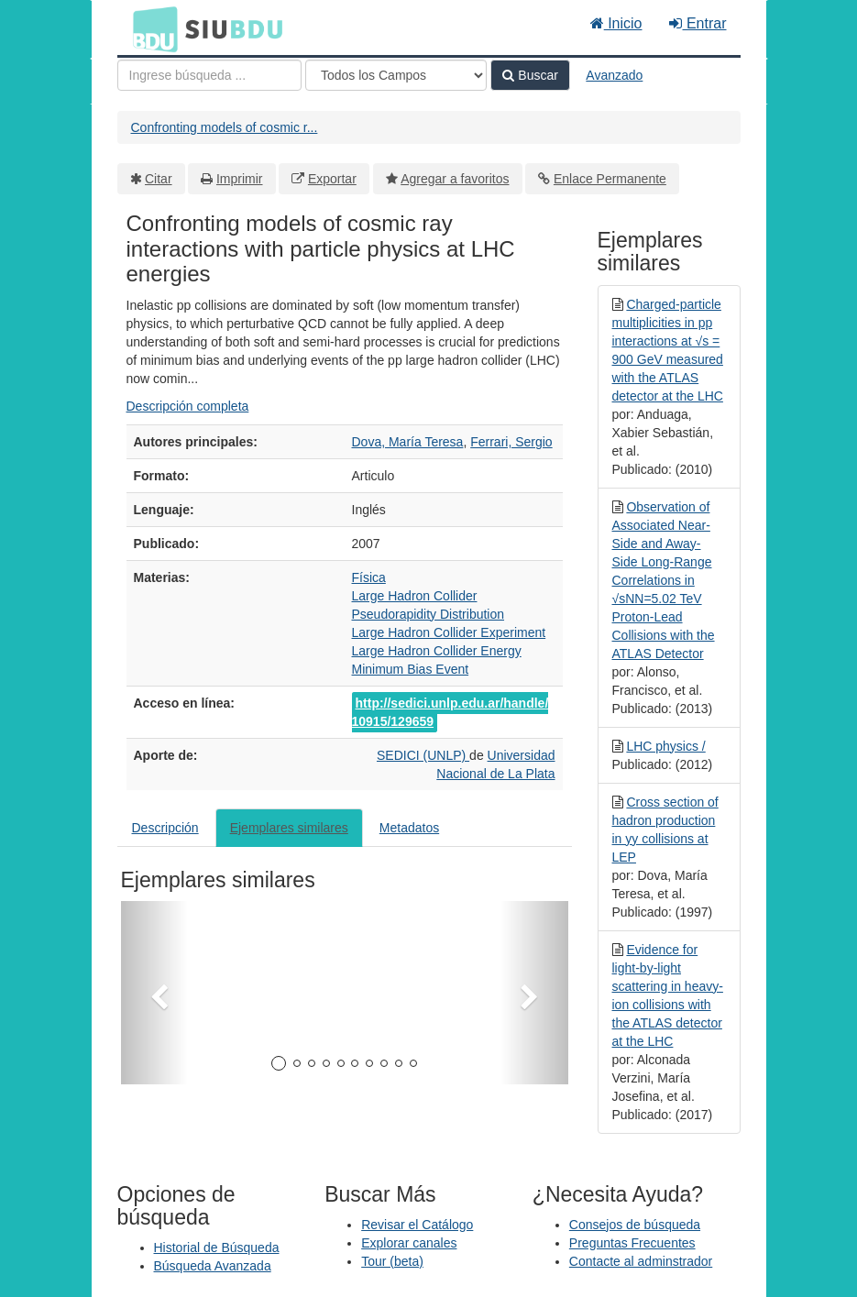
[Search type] (396, 75)
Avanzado (614, 75)
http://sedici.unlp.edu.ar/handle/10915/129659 (450, 712)
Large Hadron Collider (415, 595)
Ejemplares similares (289, 827)
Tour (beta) (392, 1261)
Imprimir (239, 178)
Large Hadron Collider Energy (437, 650)
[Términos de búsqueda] (209, 75)
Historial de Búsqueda (217, 1247)
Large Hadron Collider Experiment (449, 632)
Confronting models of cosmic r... (224, 127)
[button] (154, 992)
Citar (158, 178)
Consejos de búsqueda (634, 1224)
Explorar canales (408, 1243)
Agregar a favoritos (455, 178)
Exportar (332, 178)
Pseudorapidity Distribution (428, 614)
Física (369, 577)
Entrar (697, 23)
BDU (150, 28)
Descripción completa (187, 406)
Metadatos (409, 827)
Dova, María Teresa (408, 441)
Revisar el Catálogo (417, 1224)
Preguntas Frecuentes (632, 1243)
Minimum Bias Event (410, 669)
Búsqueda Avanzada (212, 1266)
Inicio (616, 23)
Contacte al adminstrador (640, 1261)
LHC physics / (665, 746)
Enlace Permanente (610, 178)
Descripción (165, 827)
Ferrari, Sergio (511, 441)
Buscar (529, 75)
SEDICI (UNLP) (423, 755)
